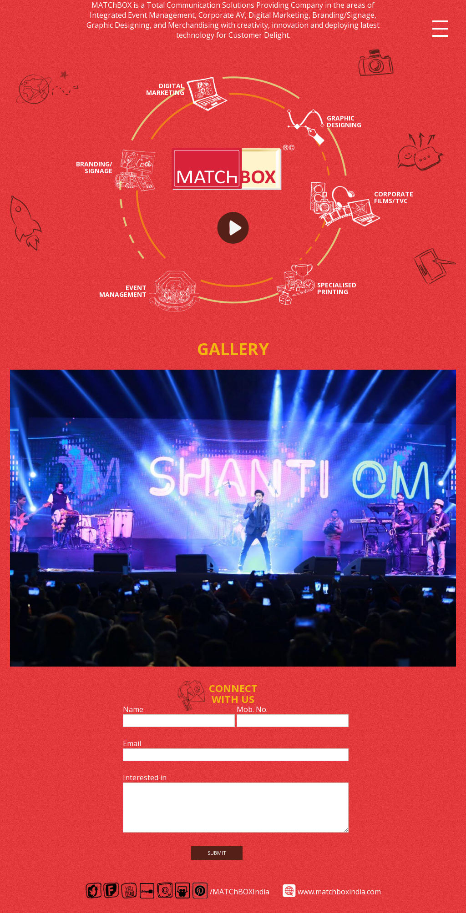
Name (133, 709)
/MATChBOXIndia (239, 892)
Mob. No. (252, 709)
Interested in (145, 778)
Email (132, 743)
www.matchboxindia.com (339, 892)
